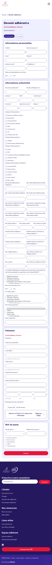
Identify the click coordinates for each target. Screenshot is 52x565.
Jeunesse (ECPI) (10, 166)
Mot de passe (9, 429)
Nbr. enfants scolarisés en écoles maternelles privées (35, 214)
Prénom (29, 56)
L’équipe (4, 496)
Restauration (9, 118)
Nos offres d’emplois (8, 527)
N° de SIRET (9, 351)
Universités (26, 312)
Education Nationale (26, 316)
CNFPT (26, 310)
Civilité (7, 48)
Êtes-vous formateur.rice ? (13, 285)
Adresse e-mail (10, 64)
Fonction (8, 104)
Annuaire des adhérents (9, 499)
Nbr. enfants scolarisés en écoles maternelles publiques (14, 214)
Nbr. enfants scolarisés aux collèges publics (34, 253)
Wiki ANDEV (5, 515)
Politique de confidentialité (31, 558)
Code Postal (37, 96)
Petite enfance (10, 169)
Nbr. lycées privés (24, 223)
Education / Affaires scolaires (14, 115)
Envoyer (26, 453)
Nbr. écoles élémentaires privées (35, 182)
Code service (9, 361)
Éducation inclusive (26, 278)
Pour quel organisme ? (11, 305)
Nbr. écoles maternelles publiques (15, 194)
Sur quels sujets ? (10, 291)
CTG (7, 132)
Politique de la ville (11, 134)
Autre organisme (10, 318)
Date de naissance (32, 48)
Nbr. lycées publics (11, 223)
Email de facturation (11, 372)
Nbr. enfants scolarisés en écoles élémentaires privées (35, 204)
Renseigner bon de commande (14, 402)
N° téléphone (30, 64)
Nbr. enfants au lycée (40, 223)
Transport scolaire (11, 157)
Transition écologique (26, 283)
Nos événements (7, 524)
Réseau (36, 104)
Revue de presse (7, 512)
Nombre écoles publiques (13, 231)
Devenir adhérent (7, 536)
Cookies (13, 558)
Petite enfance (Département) (14, 143)
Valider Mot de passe (33, 429)
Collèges (8, 140)
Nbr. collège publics (11, 252)
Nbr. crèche (9, 262)
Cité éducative (10, 129)
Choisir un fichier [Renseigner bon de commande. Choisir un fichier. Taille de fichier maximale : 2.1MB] (38, 414)
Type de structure (25, 104)
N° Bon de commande (12, 342)
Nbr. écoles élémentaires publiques (12, 184)
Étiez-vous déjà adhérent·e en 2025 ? (15, 72)
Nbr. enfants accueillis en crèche (36, 262)
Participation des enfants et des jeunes (26, 281)
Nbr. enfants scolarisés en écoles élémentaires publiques (14, 204)
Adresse (8, 96)
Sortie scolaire (10, 177)
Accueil (4, 15)
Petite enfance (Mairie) (12, 123)
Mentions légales (20, 558)
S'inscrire (44, 482)
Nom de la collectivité (12, 88)
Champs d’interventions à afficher (15, 163)
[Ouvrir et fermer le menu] (49, 4)
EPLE (7, 152)
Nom (7, 56)
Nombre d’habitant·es (33, 88)
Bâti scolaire (9, 180)
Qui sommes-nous (7, 493)
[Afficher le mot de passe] (24, 433)
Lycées (8, 149)
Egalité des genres (26, 276)
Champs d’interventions (12, 112)
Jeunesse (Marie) (11, 121)
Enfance (8, 174)
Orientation (9, 160)
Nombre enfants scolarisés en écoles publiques (35, 232)
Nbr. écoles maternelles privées (35, 193)
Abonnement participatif (9, 539)
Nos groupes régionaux (9, 502)
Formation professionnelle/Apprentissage (17, 155)
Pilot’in (12, 562)
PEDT (7, 126)
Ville (21, 96)
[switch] (10, 76)
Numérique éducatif (26, 280)
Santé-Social (26, 314)
